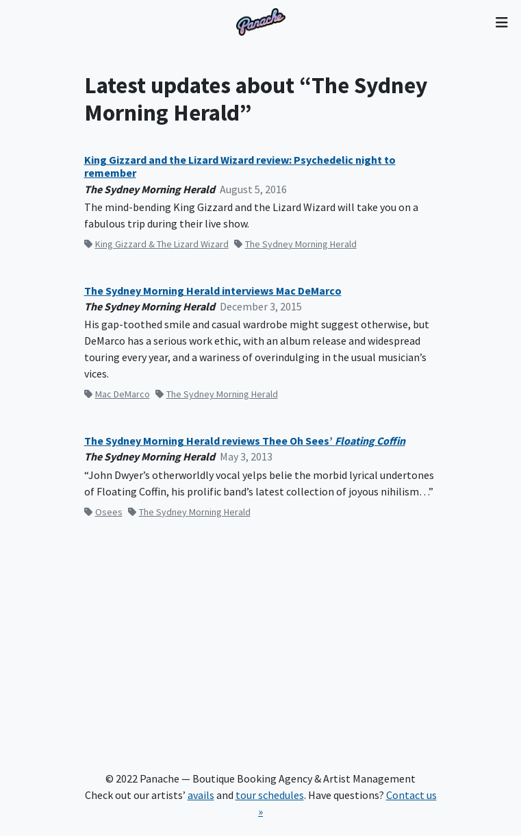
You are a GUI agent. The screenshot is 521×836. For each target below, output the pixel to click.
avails (201, 795)
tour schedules (270, 795)
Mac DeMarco (117, 394)
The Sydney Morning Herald (295, 244)
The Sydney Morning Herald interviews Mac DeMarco (213, 290)
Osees (103, 512)
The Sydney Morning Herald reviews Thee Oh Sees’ (244, 440)
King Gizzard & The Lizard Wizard (156, 244)
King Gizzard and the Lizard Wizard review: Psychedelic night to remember (240, 166)
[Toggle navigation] (501, 22)
